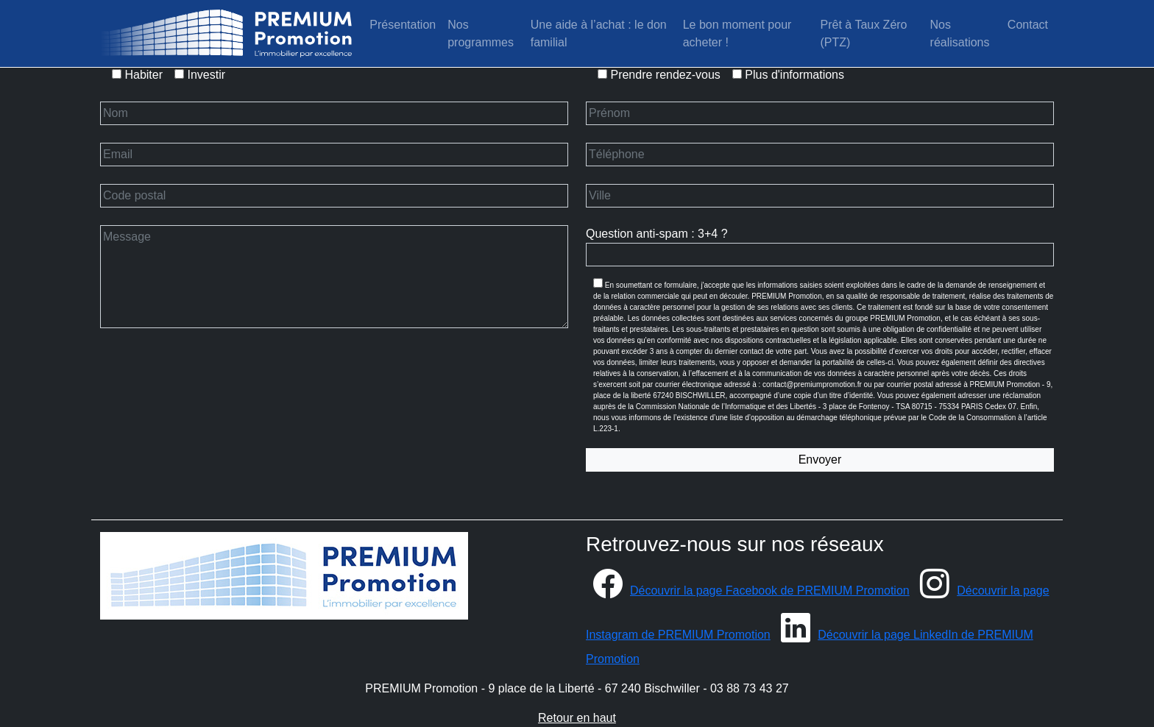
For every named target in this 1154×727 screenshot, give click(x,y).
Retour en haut (577, 718)
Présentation (402, 24)
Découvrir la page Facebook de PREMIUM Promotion (748, 590)
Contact (1028, 24)
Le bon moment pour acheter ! (737, 33)
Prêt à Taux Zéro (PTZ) (865, 33)
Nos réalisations (960, 33)
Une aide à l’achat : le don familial (599, 33)
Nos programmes (480, 33)
